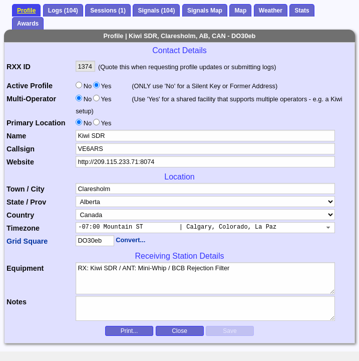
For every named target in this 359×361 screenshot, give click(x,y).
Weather (270, 10)
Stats (301, 10)
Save (229, 330)
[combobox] (205, 227)
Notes (17, 302)
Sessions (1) (108, 10)
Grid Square (27, 241)
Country (20, 215)
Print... (129, 330)
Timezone (23, 228)
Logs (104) (63, 10)
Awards (28, 23)
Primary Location (36, 123)
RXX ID (19, 67)
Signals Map (204, 10)
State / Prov (26, 202)
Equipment (25, 268)
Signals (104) (156, 10)
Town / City (26, 189)
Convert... (130, 240)
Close (179, 330)
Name (16, 136)
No (88, 86)
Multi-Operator (31, 99)
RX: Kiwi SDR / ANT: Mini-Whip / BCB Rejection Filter (205, 278)
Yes (105, 86)
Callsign (21, 149)
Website (20, 162)
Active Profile (30, 86)
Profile (26, 10)
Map (240, 10)
